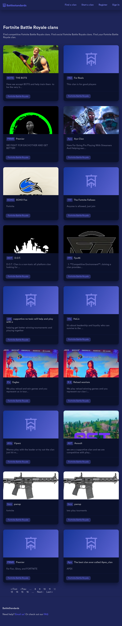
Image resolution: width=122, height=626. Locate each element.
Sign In (115, 5)
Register (103, 5)
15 (22, 592)
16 (28, 592)
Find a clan (70, 5)
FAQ (46, 614)
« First (14, 589)
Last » (49, 592)
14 (17, 592)
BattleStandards (11, 608)
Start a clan (87, 5)
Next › (40, 592)
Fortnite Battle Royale (18, 96)
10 (45, 589)
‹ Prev (23, 589)
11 (50, 589)
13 (12, 592)
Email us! (20, 614)
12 (55, 589)
